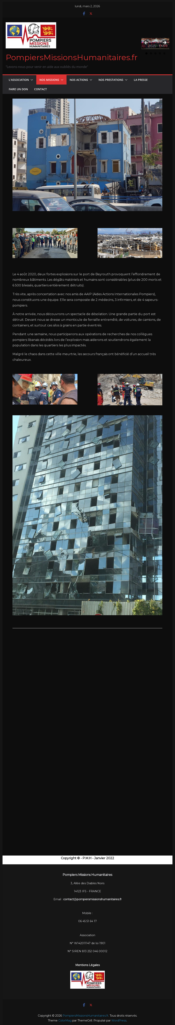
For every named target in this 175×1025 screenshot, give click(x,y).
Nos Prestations (111, 80)
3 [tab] (155, 53)
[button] (31, 80)
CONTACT (40, 89)
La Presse (141, 80)
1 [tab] (146, 53)
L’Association (19, 80)
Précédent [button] (146, 42)
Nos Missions (49, 80)
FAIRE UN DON (18, 89)
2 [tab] (151, 53)
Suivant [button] (164, 43)
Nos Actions (79, 80)
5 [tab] (164, 53)
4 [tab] (160, 53)
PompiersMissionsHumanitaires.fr (72, 57)
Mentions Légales (87, 965)
